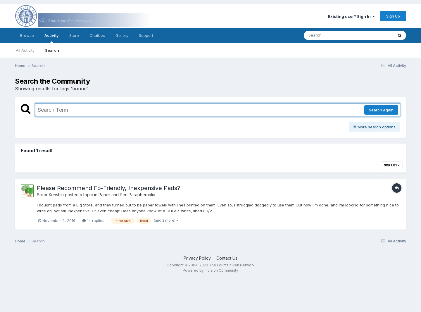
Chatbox (97, 35)
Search (52, 50)
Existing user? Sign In (351, 16)
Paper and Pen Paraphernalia (127, 194)
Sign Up (393, 16)
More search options (374, 127)
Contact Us (226, 258)
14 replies (93, 220)
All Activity (25, 50)
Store (74, 35)
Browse (27, 35)
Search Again (381, 110)
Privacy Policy (197, 258)
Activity (51, 38)
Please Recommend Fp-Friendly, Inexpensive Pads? (108, 188)
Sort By (392, 165)
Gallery (121, 35)
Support (146, 35)
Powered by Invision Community (210, 270)
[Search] (332, 35)
